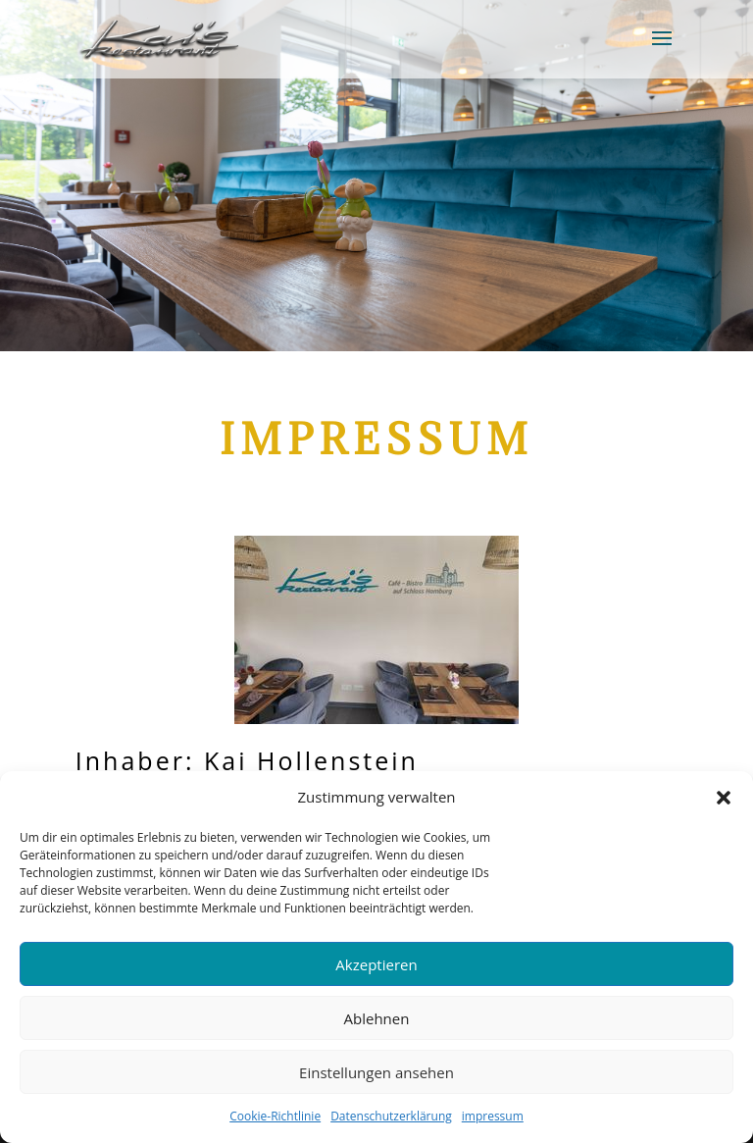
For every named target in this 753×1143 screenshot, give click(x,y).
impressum (493, 1116)
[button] (723, 797)
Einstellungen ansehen (376, 1072)
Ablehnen (377, 1018)
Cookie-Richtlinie (275, 1116)
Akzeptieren (376, 964)
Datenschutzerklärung (391, 1116)
